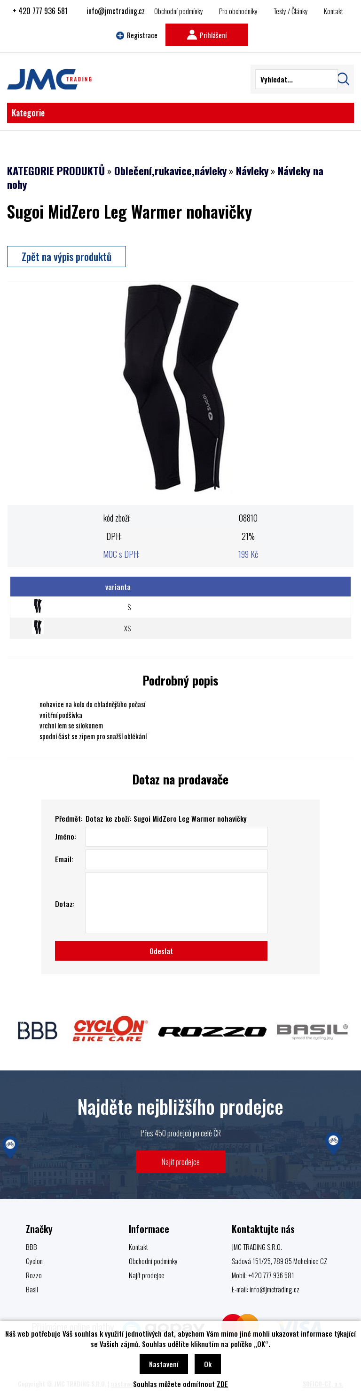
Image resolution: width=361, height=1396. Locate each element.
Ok (208, 1364)
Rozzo (34, 1275)
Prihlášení (207, 35)
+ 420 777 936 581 (40, 10)
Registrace (136, 35)
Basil (32, 1289)
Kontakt (333, 11)
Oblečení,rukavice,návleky (170, 171)
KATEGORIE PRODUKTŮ (56, 171)
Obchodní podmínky (178, 11)
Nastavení (164, 1364)
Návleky (252, 171)
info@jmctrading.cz (115, 10)
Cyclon (34, 1261)
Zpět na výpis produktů (66, 256)
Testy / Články (291, 11)
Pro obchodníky (238, 11)
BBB (31, 1246)
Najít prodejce (181, 1161)
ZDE (222, 1384)
